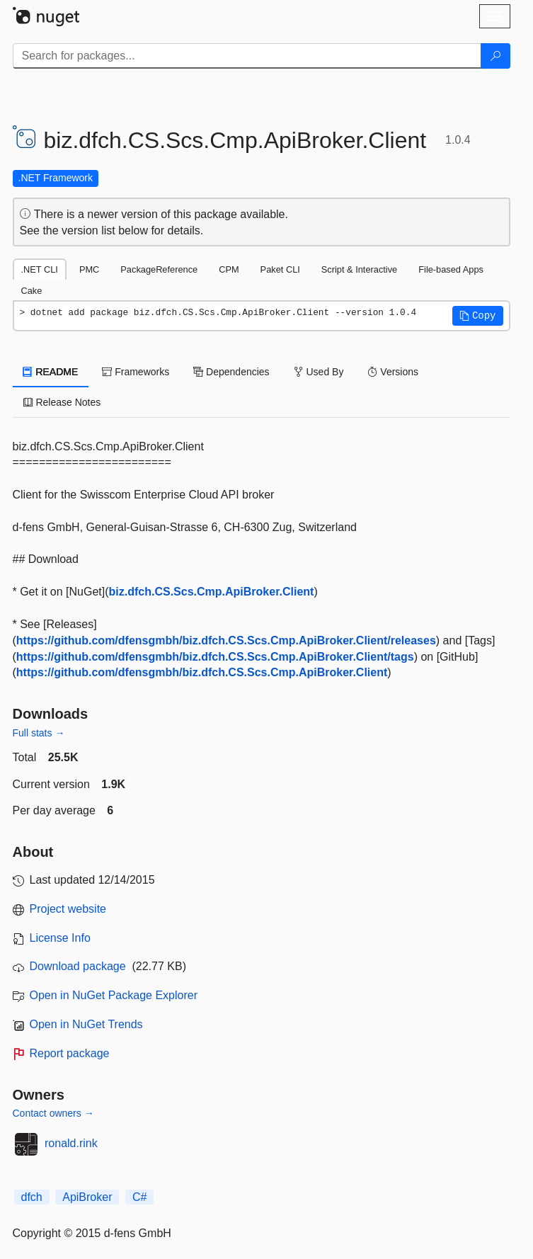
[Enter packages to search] (247, 56)
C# (139, 1197)
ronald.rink (71, 1143)
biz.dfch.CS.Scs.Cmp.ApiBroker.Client (211, 592)
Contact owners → (53, 1113)
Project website (68, 909)
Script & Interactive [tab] (359, 269)
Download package (78, 966)
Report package (70, 1053)
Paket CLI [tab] (280, 269)
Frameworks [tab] (135, 372)
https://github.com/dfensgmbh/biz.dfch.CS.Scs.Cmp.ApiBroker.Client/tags (215, 657)
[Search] (495, 56)
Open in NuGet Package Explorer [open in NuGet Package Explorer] (113, 995)
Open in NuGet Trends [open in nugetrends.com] (86, 1024)
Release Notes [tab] (62, 402)
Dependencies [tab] (231, 372)
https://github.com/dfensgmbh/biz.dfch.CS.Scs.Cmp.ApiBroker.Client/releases (226, 640)
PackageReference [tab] (158, 269)
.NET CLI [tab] (39, 269)
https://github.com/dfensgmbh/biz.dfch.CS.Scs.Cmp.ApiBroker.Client (201, 672)
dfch (31, 1197)
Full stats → (39, 733)
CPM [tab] (229, 269)
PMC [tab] (89, 269)
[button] (477, 316)
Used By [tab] (319, 372)
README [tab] (51, 372)
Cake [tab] (31, 290)
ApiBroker (87, 1197)
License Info (60, 938)
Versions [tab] (392, 372)
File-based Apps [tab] (450, 269)
